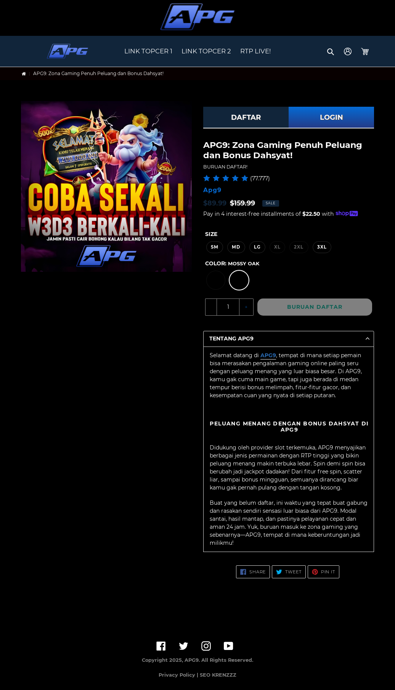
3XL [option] (322, 247)
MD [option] (236, 247)
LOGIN (331, 117)
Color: (232, 263)
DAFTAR (246, 117)
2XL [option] (298, 247)
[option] (215, 280)
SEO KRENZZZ (218, 675)
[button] (331, 51)
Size (211, 234)
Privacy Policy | (179, 675)
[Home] (24, 74)
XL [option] (277, 247)
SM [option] (214, 247)
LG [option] (257, 247)
